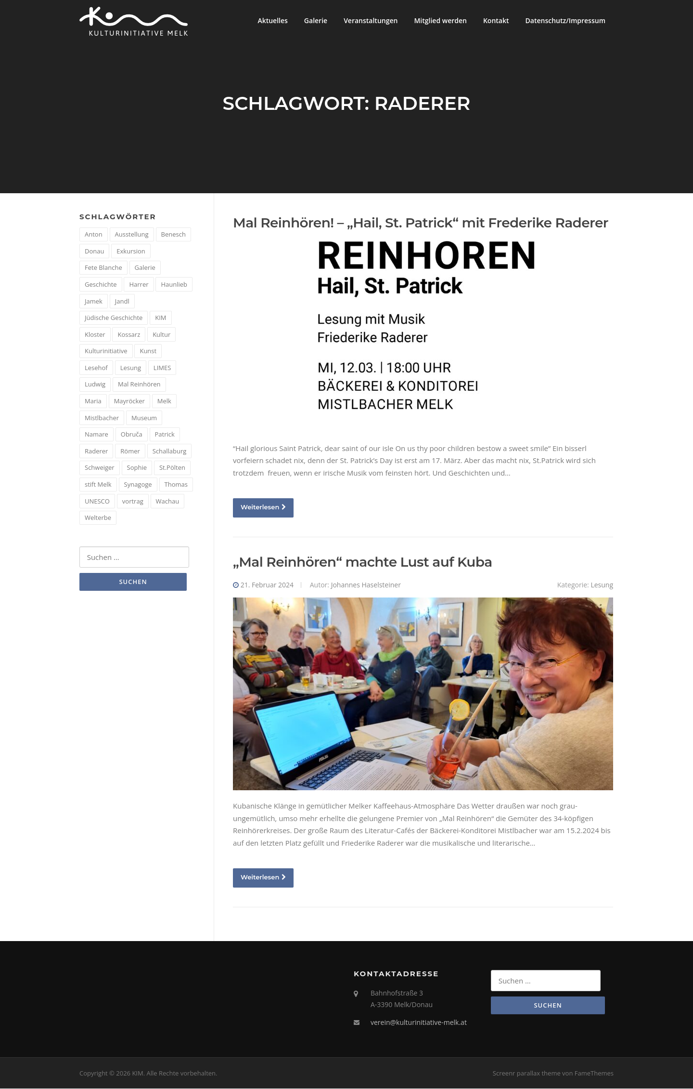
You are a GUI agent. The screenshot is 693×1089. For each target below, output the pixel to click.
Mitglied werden (440, 20)
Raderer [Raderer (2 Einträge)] (96, 451)
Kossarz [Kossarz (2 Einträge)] (128, 335)
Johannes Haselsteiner (366, 585)
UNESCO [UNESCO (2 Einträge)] (97, 501)
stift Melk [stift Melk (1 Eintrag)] (98, 484)
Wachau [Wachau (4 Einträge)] (168, 501)
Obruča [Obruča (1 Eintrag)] (131, 435)
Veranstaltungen (371, 20)
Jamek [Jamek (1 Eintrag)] (94, 301)
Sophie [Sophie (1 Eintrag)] (137, 468)
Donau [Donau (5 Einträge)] (94, 251)
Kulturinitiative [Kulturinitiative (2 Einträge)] (106, 351)
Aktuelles (272, 20)
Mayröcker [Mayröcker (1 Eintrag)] (129, 401)
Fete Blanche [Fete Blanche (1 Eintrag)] (103, 268)
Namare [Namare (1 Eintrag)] (96, 435)
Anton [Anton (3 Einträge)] (94, 234)
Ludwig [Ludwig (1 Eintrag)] (95, 385)
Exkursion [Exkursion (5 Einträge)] (130, 251)
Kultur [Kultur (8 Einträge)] (161, 335)
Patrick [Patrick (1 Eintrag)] (165, 435)
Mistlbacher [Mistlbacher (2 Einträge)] (102, 418)
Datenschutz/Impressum (565, 20)
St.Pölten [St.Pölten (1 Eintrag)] (172, 468)
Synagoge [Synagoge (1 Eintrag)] (138, 484)
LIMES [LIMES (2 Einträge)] (162, 368)
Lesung (601, 585)
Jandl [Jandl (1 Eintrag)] (122, 301)
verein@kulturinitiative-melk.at (419, 1022)
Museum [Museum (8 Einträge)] (144, 418)
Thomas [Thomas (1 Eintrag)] (176, 484)
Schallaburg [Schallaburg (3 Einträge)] (170, 451)
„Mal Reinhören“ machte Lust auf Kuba (362, 562)
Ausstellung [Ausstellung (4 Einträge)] (132, 234)
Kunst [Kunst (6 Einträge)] (148, 351)
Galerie (315, 20)
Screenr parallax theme (527, 1073)
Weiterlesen (263, 507)
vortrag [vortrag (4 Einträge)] (132, 501)
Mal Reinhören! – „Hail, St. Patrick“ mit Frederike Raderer (420, 223)
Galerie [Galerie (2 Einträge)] (145, 268)
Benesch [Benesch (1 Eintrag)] (173, 234)
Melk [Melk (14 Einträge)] (164, 401)
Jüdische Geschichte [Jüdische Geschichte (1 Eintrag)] (113, 318)
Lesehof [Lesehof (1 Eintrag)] (96, 368)
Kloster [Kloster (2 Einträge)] (95, 335)
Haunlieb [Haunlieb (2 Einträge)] (174, 284)
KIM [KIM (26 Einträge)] (160, 318)
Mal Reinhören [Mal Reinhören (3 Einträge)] (139, 385)
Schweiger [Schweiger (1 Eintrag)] (100, 468)
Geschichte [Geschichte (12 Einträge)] (101, 284)
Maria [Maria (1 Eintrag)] (93, 401)
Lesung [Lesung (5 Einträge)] (130, 368)
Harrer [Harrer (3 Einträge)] (138, 284)
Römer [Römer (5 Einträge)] (130, 451)
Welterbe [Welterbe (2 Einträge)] (98, 518)
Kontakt (496, 20)
